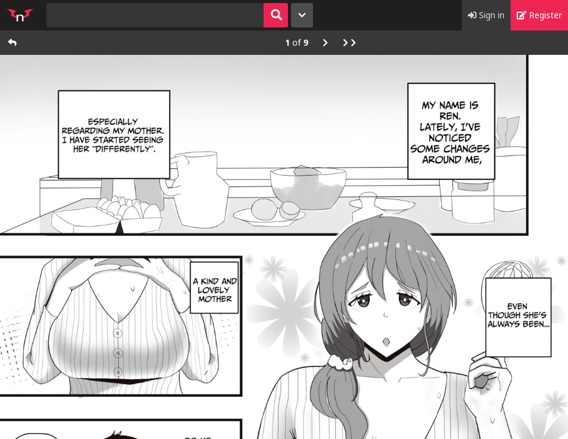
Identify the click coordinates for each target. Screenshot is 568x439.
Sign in (486, 15)
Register (539, 15)
